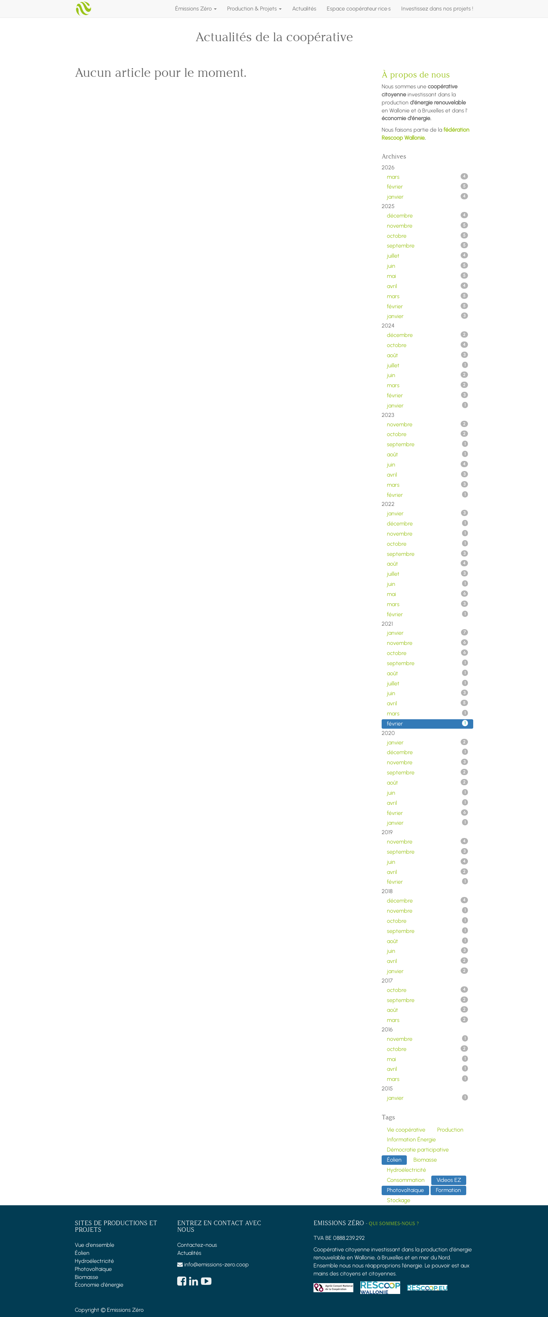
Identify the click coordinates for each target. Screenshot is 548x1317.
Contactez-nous (197, 1245)
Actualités (189, 1253)
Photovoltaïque (93, 1269)
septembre (427, 245)
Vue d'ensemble (94, 1245)
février (427, 186)
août (427, 355)
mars (427, 176)
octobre (427, 235)
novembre (427, 225)
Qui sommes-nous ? (394, 1224)
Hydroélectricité (94, 1261)
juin (427, 265)
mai (427, 275)
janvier (427, 196)
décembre (427, 215)
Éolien (82, 1253)
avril (427, 285)
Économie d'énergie (99, 1284)
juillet (427, 255)
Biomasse (86, 1277)
